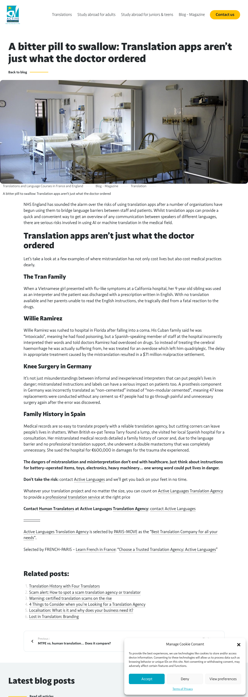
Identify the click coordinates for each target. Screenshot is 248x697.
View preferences (223, 679)
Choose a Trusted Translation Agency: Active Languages (167, 549)
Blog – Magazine (107, 186)
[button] (238, 644)
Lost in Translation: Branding (54, 616)
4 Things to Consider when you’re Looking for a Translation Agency (87, 604)
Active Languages (89, 479)
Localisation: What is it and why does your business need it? (81, 610)
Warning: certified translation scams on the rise (70, 598)
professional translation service (72, 497)
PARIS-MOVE (125, 531)
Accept (146, 679)
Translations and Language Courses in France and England (43, 186)
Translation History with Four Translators (64, 586)
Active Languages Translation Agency (190, 490)
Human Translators (56, 508)
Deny (185, 679)
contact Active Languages (173, 508)
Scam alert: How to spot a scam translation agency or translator (85, 592)
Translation (138, 186)
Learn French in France (95, 549)
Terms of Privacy (182, 689)
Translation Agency (130, 508)
